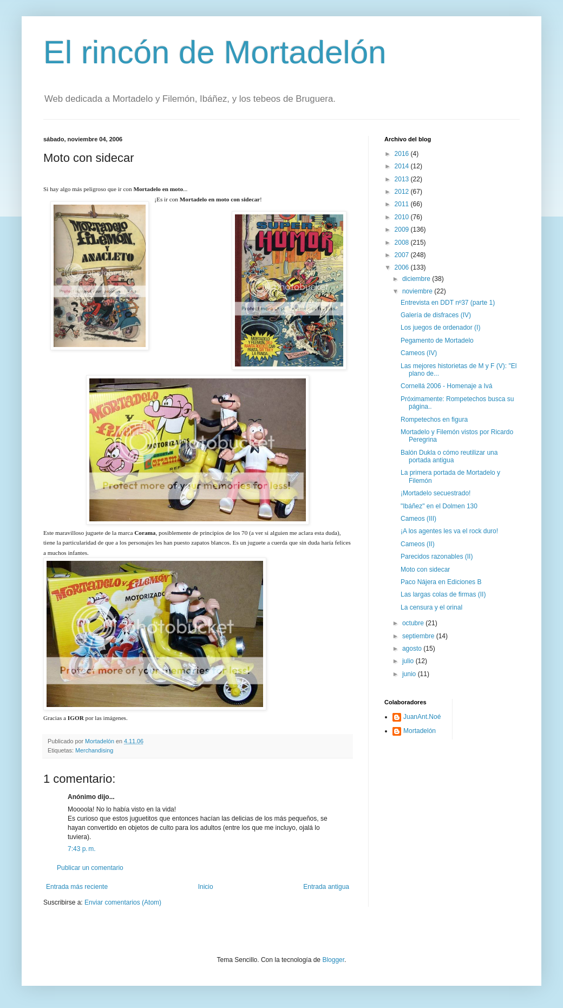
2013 (403, 179)
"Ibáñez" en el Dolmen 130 (439, 506)
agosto (412, 648)
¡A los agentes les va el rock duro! (449, 531)
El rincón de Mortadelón (215, 52)
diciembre (417, 279)
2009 (403, 229)
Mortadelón (419, 731)
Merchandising (94, 750)
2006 (403, 267)
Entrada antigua (326, 887)
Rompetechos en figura (434, 419)
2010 (403, 217)
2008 (403, 242)
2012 (403, 191)
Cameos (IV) (419, 353)
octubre (413, 623)
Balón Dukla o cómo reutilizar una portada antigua (449, 456)
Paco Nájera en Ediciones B (441, 582)
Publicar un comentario (90, 868)
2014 (403, 166)
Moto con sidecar (425, 569)
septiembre (419, 636)
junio (410, 674)
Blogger (333, 960)
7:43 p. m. (82, 849)
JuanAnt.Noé (422, 717)
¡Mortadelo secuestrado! (435, 493)
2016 (403, 154)
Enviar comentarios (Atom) (122, 902)
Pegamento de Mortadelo (437, 340)
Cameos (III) (418, 518)
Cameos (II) (418, 544)
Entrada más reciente (77, 887)
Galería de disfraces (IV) (436, 315)
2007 (403, 255)
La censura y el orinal (431, 607)
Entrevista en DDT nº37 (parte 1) (448, 302)
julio (409, 661)
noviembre (418, 291)
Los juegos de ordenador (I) (440, 327)
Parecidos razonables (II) (437, 556)
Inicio (205, 887)
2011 (403, 204)
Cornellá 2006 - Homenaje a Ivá (446, 386)
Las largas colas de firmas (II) (443, 594)
